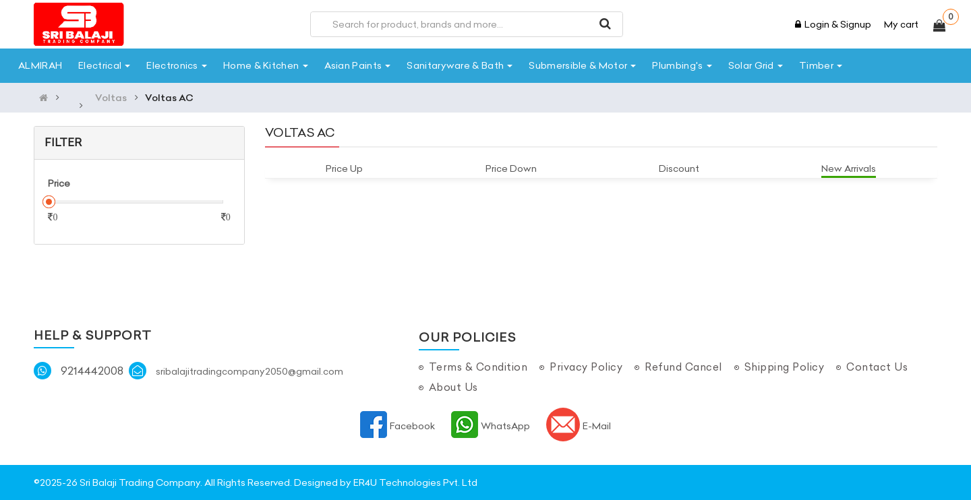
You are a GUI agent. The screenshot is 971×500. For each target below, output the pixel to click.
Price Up (344, 168)
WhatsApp (490, 425)
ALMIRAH (40, 65)
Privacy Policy (586, 367)
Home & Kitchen (265, 65)
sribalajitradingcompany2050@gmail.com (249, 371)
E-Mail (578, 425)
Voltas (111, 97)
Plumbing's (681, 65)
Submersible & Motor (582, 65)
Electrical (104, 65)
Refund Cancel (683, 367)
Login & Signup (833, 24)
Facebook (397, 425)
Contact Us (877, 367)
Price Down (511, 168)
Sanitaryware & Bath (459, 65)
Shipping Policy (784, 367)
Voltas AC (169, 97)
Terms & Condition (478, 367)
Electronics (176, 65)
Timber (820, 65)
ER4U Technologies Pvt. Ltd (415, 482)
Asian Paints (357, 65)
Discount (679, 168)
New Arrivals (848, 168)
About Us (453, 387)
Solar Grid (755, 65)
